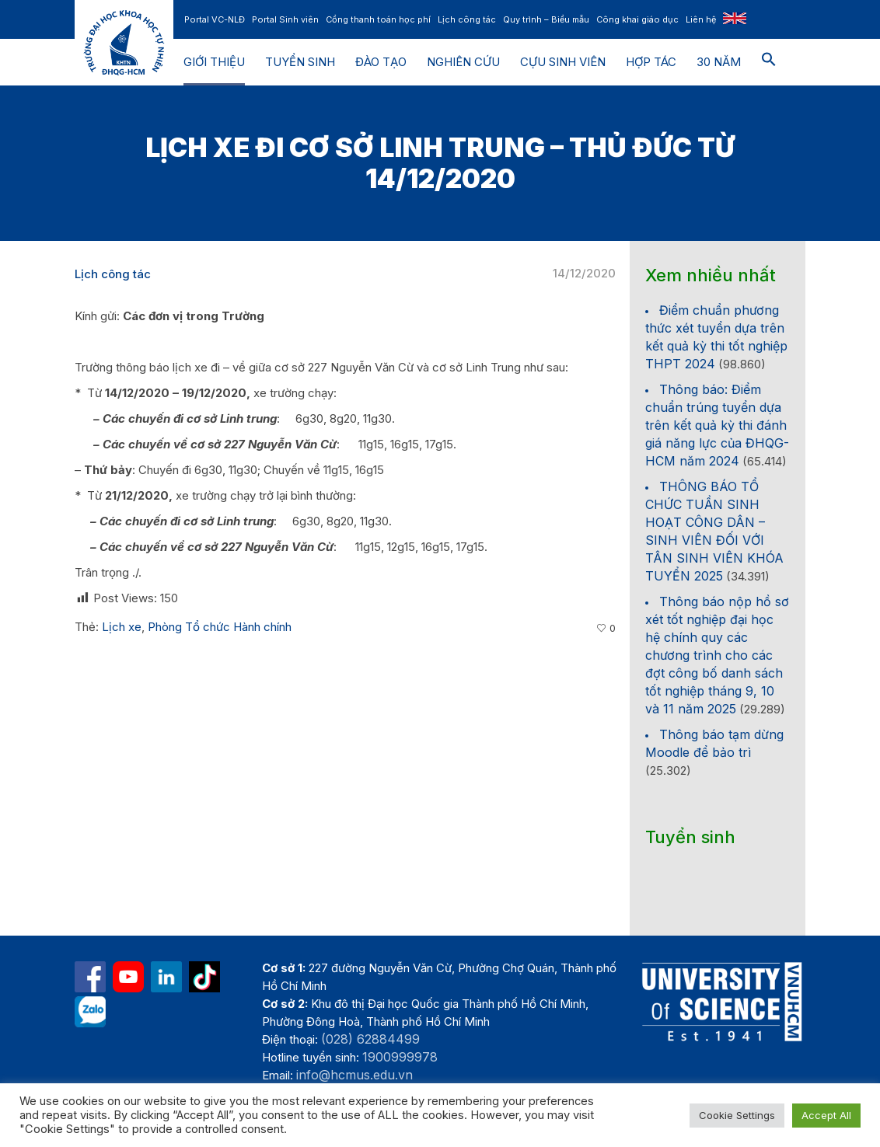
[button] (769, 62)
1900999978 (400, 1057)
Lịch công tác (113, 274)
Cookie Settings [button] (737, 1115)
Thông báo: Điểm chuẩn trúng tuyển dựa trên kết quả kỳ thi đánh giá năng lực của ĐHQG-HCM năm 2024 (717, 425)
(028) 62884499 (370, 1039)
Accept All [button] (826, 1115)
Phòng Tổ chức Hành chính (220, 626)
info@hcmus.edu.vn (354, 1075)
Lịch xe (121, 626)
